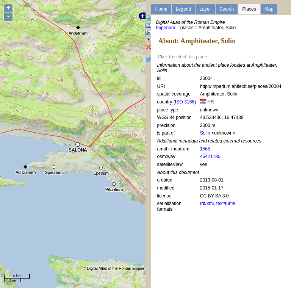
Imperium (165, 27)
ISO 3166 (184, 102)
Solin (205, 133)
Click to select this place (182, 56)
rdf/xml (207, 203)
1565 (205, 149)
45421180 (210, 156)
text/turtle (225, 203)
